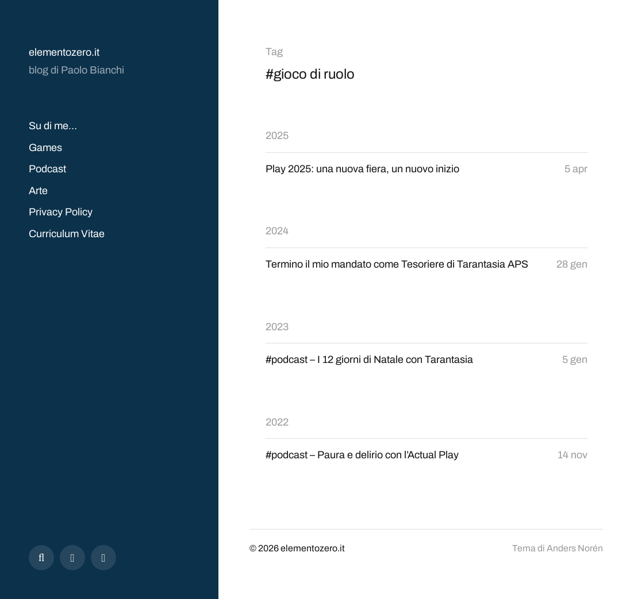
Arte (38, 190)
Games (45, 147)
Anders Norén (575, 548)
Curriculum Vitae (67, 233)
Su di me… (53, 126)
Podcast (47, 169)
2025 (277, 135)
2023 (277, 327)
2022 (277, 422)
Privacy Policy (61, 212)
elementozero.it (64, 52)
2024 (277, 231)
